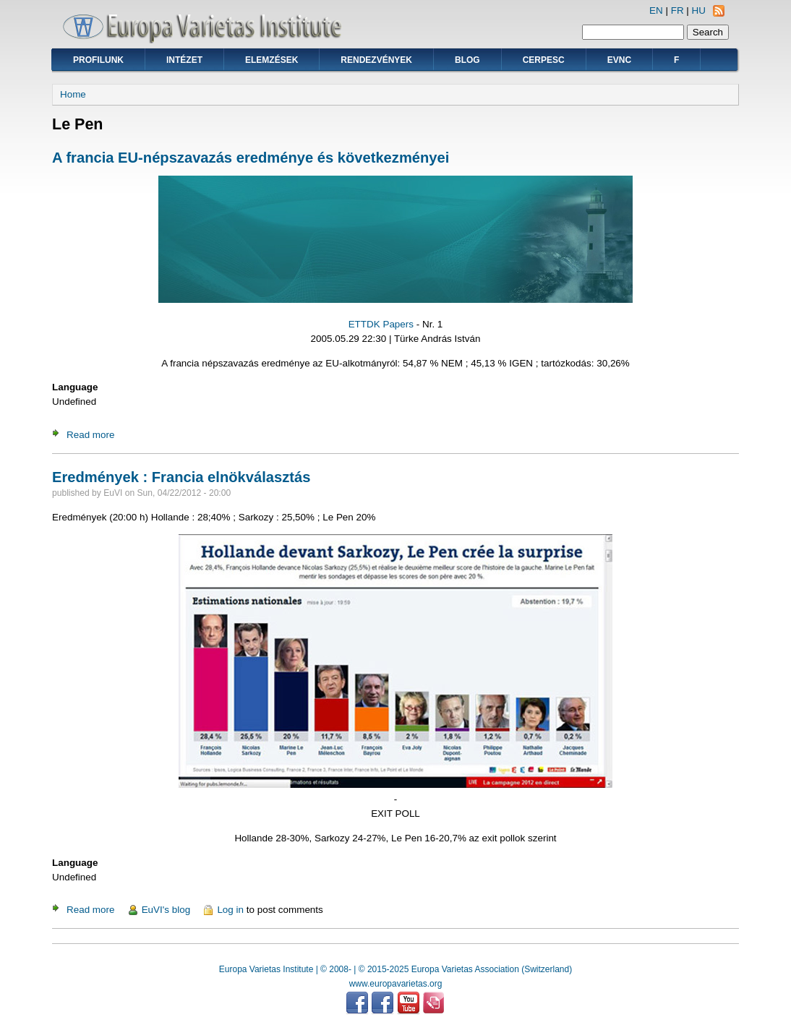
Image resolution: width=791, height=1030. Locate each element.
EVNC (619, 60)
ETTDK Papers (381, 324)
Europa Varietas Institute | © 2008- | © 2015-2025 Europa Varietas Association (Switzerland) (395, 969)
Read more (90, 434)
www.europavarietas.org (395, 984)
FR (677, 10)
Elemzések (271, 60)
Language (75, 387)
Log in (230, 909)
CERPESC (544, 60)
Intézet (184, 60)
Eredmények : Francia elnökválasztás (181, 477)
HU (699, 10)
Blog (467, 60)
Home (73, 94)
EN (656, 10)
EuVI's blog (166, 909)
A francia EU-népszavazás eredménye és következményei (250, 158)
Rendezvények (376, 60)
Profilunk (98, 60)
